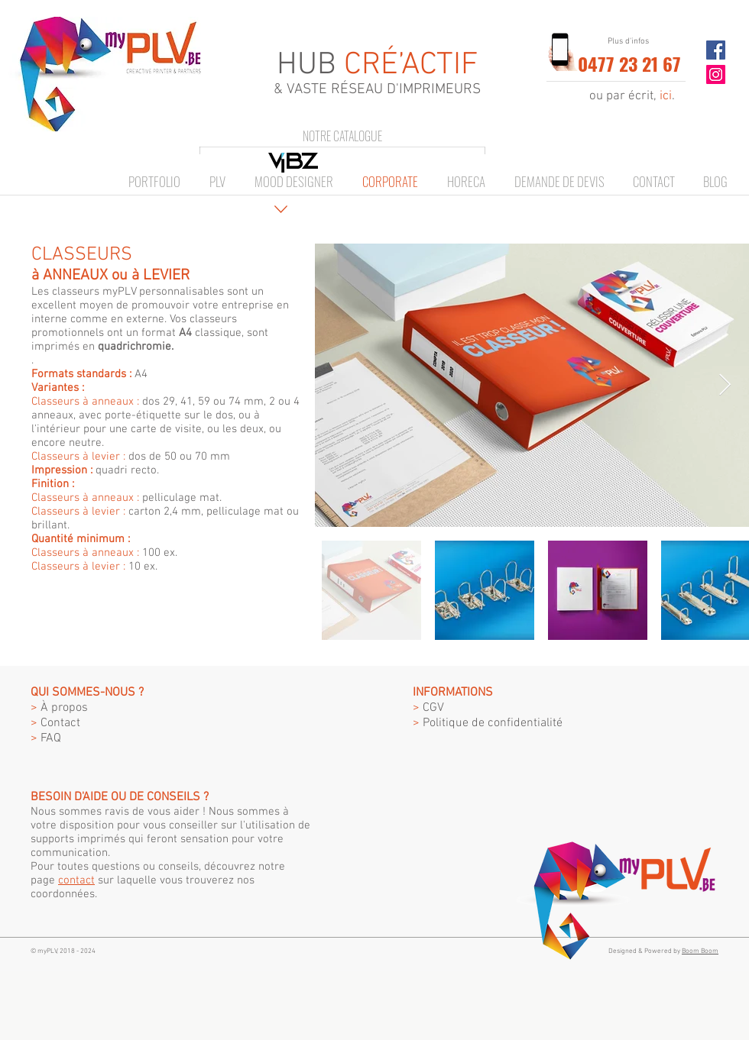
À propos (59, 707)
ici (666, 96)
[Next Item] (724, 385)
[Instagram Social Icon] (715, 74)
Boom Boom (700, 951)
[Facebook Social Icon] (715, 50)
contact (76, 880)
